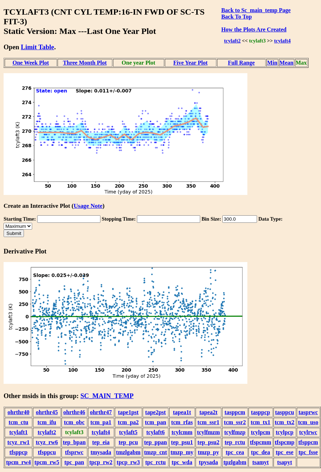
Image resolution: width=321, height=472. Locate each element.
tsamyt (260, 462)
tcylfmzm (208, 432)
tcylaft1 (18, 432)
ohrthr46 (74, 412)
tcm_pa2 (128, 422)
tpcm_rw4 (18, 462)
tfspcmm (260, 442)
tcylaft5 (128, 432)
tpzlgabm (234, 462)
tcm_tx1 (260, 422)
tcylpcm (260, 432)
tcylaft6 (155, 432)
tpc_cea (235, 452)
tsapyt (284, 462)
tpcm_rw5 (46, 462)
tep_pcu (128, 442)
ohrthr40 (18, 412)
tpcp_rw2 (101, 462)
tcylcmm (182, 432)
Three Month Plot (85, 63)
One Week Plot (31, 63)
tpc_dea (260, 452)
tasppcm (234, 412)
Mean (286, 63)
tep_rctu (234, 442)
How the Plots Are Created (253, 29)
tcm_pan (155, 422)
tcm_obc (74, 422)
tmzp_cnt (155, 452)
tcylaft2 (232, 41)
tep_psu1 (182, 442)
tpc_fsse (308, 452)
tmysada (100, 452)
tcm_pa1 (101, 422)
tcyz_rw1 (19, 442)
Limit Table (37, 47)
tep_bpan (74, 442)
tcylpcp (284, 432)
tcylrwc (308, 432)
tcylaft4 (282, 41)
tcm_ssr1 (208, 422)
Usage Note (88, 205)
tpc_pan (74, 462)
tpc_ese (284, 452)
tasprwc (308, 412)
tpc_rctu (155, 462)
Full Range (241, 63)
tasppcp (260, 412)
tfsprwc (74, 452)
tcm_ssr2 (235, 422)
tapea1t (182, 412)
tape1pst (128, 412)
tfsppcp (18, 452)
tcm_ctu (18, 422)
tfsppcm (308, 442)
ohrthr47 (101, 412)
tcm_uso (308, 422)
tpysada (208, 462)
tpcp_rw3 (128, 462)
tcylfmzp (235, 432)
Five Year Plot (190, 63)
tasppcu (284, 412)
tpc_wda (182, 462)
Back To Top (236, 17)
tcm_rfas (182, 422)
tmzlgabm (128, 452)
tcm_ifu (47, 422)
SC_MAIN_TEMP (107, 396)
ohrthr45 (47, 412)
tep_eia (101, 442)
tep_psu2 (208, 442)
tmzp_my (182, 452)
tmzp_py (208, 452)
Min (272, 63)
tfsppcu (47, 452)
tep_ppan (155, 442)
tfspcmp (285, 442)
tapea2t (208, 412)
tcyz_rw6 (47, 442)
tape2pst (155, 412)
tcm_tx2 (285, 422)
